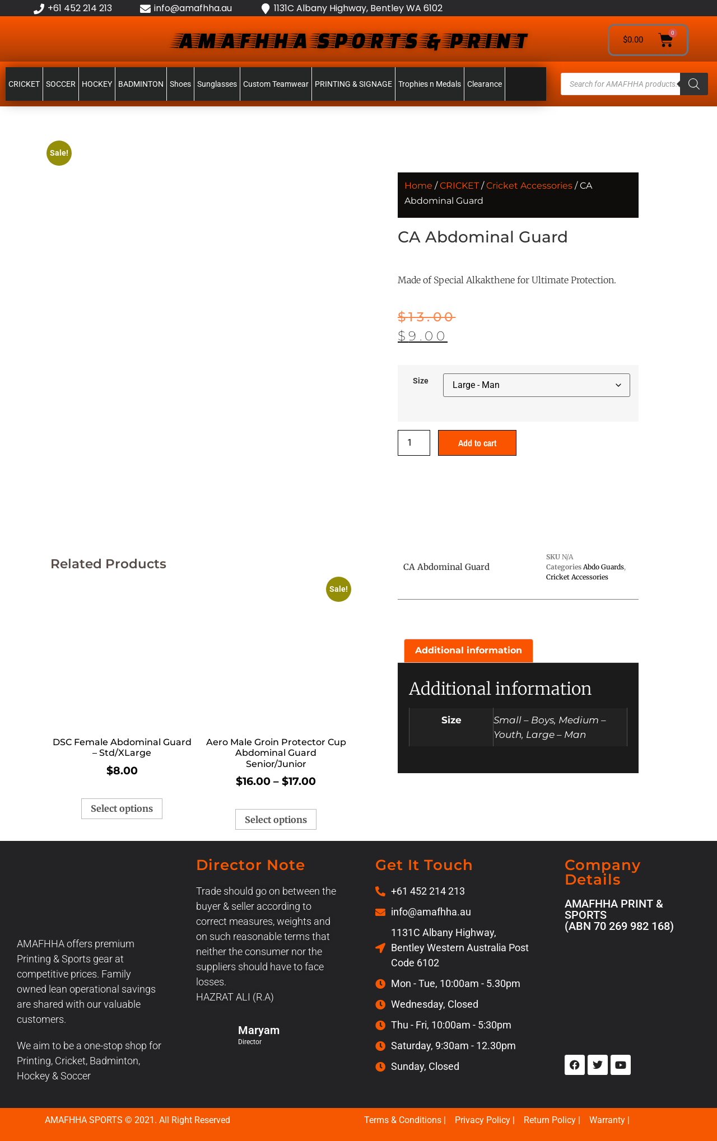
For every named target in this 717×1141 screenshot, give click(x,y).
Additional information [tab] (468, 650)
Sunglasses (217, 84)
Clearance (484, 84)
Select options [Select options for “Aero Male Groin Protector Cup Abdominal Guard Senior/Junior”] (276, 819)
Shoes (180, 84)
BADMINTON (141, 84)
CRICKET (24, 84)
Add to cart (477, 443)
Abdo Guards (603, 567)
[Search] (694, 84)
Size (421, 381)
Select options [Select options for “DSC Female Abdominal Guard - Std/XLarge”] (122, 808)
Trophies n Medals (429, 84)
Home (418, 185)
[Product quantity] (414, 443)
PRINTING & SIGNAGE (353, 84)
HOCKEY (97, 84)
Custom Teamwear (276, 84)
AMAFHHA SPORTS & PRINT (350, 40)
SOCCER (61, 84)
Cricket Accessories (529, 185)
